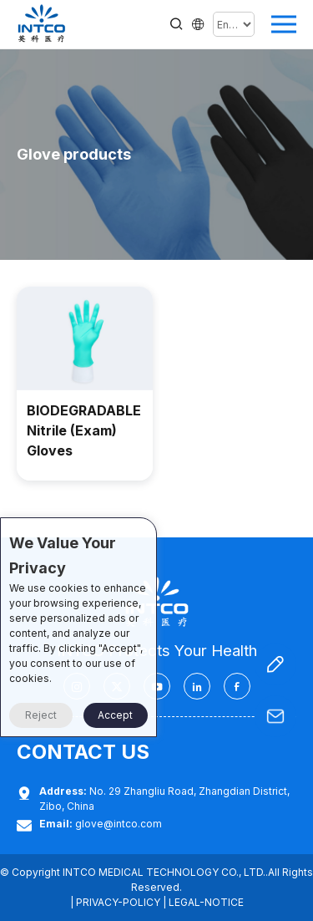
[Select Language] (234, 24)
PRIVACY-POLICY (118, 902)
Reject (41, 715)
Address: (63, 791)
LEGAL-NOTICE (206, 902)
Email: (56, 823)
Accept (115, 715)
